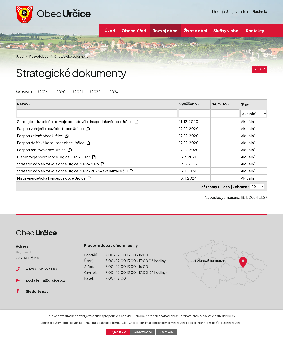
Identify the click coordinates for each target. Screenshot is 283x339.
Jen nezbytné (143, 332)
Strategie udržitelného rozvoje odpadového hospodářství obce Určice (77, 121)
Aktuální (247, 121)
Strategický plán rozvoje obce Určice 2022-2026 (60, 163)
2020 (61, 91)
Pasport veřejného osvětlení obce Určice (53, 128)
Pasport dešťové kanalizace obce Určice (53, 142)
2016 (44, 91)
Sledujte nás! (38, 290)
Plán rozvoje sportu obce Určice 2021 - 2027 (56, 156)
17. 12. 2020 (189, 128)
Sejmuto (219, 104)
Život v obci (195, 30)
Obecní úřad (134, 30)
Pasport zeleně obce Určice (43, 135)
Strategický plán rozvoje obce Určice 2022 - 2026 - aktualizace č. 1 (75, 170)
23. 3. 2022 (188, 163)
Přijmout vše (117, 332)
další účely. (229, 315)
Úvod (110, 30)
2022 (95, 91)
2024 (114, 91)
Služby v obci (226, 30)
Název (22, 104)
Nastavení (167, 332)
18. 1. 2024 (188, 170)
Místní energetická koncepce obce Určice (54, 177)
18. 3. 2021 (187, 156)
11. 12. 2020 (188, 121)
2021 (78, 91)
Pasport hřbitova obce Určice (44, 149)
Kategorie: (25, 91)
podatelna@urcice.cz (45, 279)
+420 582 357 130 (41, 268)
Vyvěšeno (188, 104)
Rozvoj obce (165, 30)
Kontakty (255, 30)
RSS (259, 70)
